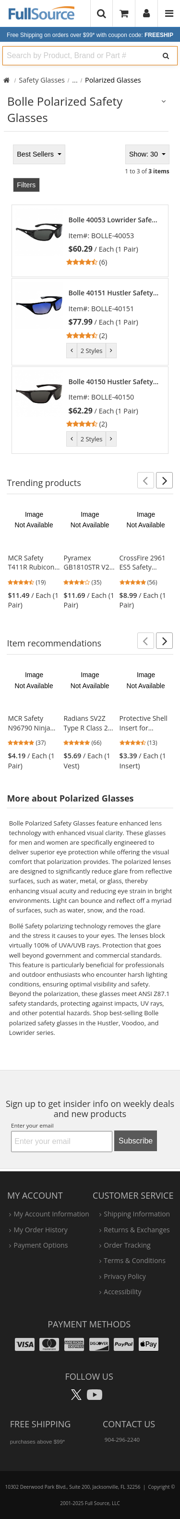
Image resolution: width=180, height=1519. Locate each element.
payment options (40, 1245)
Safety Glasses (42, 80)
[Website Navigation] (169, 13)
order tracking (127, 1245)
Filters (26, 185)
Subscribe (136, 1141)
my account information (51, 1213)
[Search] (166, 56)
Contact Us (129, 1424)
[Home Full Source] (6, 80)
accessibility (122, 1291)
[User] (146, 13)
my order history (40, 1229)
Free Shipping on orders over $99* (90, 35)
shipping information (137, 1213)
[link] (113, 241)
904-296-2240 (122, 1439)
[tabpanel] (90, 298)
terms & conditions (135, 1260)
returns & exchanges (136, 1229)
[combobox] (77, 56)
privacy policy (124, 1276)
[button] (145, 480)
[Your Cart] (124, 13)
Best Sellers (36, 154)
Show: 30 (144, 154)
